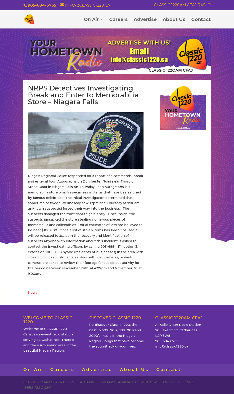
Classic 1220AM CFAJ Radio (182, 5)
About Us (174, 20)
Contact (201, 20)
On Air (91, 20)
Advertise (145, 20)
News (32, 293)
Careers (118, 20)
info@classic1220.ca (171, 346)
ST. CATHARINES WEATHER (183, 158)
